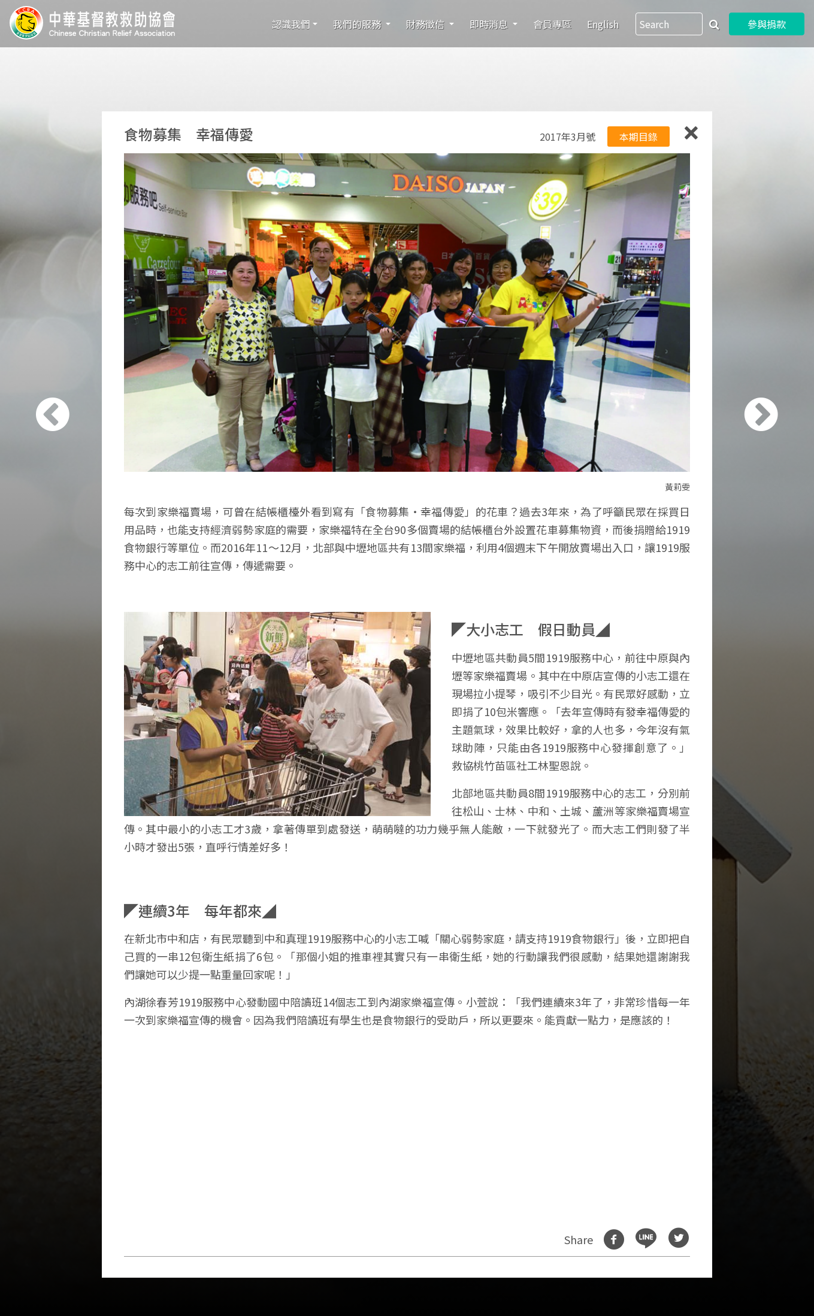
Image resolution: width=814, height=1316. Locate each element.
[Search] (669, 24)
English (603, 24)
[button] (58, 664)
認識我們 (291, 24)
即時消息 (490, 24)
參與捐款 (767, 24)
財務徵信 (426, 24)
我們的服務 (358, 24)
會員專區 (552, 24)
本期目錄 (638, 136)
